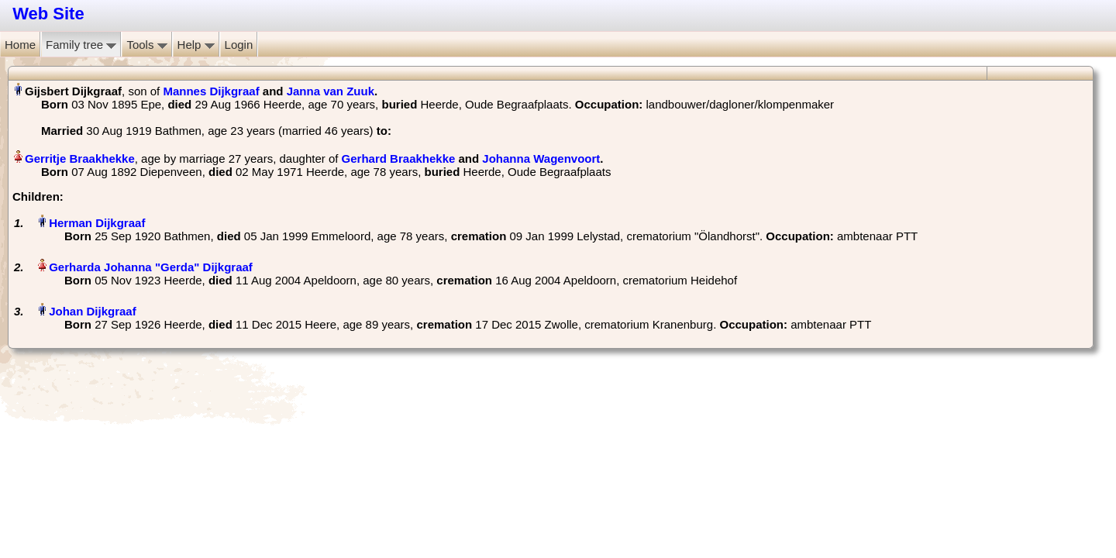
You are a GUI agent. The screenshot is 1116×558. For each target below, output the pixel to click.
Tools (146, 44)
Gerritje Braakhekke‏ (80, 158)
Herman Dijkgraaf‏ (97, 222)
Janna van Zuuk (330, 91)
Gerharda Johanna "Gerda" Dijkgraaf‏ (151, 267)
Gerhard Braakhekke (399, 158)
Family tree (81, 44)
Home (20, 44)
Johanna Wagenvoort (541, 158)
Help (196, 44)
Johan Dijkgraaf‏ (92, 311)
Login (239, 44)
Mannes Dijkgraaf (211, 91)
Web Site (48, 13)
